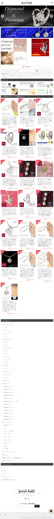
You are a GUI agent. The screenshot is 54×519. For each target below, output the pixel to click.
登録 (37, 506)
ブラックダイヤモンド (9, 348)
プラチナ (6, 327)
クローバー (26, 73)
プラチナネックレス (36, 73)
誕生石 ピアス (13, 75)
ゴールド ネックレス (17, 73)
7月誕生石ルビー (7, 404)
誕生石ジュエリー (6, 383)
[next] (51, 16)
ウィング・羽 (7, 437)
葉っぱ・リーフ (7, 443)
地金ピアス (6, 380)
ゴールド (6, 336)
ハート (5, 428)
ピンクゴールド (7, 330)
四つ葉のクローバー (8, 425)
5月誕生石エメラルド (8, 398)
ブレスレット (5, 351)
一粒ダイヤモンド (23, 75)
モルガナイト (5, 75)
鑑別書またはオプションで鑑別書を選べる (12, 457)
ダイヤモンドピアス (7, 339)
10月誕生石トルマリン (9, 413)
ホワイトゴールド (8, 333)
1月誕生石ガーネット (8, 386)
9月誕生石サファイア (8, 410)
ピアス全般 (4, 365)
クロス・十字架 (7, 434)
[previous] (2, 16)
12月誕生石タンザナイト (9, 419)
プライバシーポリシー (8, 476)
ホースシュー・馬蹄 (8, 431)
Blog (4, 471)
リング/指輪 (5, 449)
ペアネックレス (7, 440)
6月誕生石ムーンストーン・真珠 (11, 401)
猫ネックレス (5, 455)
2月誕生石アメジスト (8, 389)
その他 (5, 446)
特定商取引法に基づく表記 (9, 479)
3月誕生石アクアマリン (9, 392)
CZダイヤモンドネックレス (8, 452)
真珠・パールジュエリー (8, 460)
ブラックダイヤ (46, 73)
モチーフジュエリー (7, 422)
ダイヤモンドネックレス (8, 324)
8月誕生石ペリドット (8, 407)
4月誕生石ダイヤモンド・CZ (10, 395)
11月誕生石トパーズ (8, 416)
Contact (5, 474)
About (4, 468)
